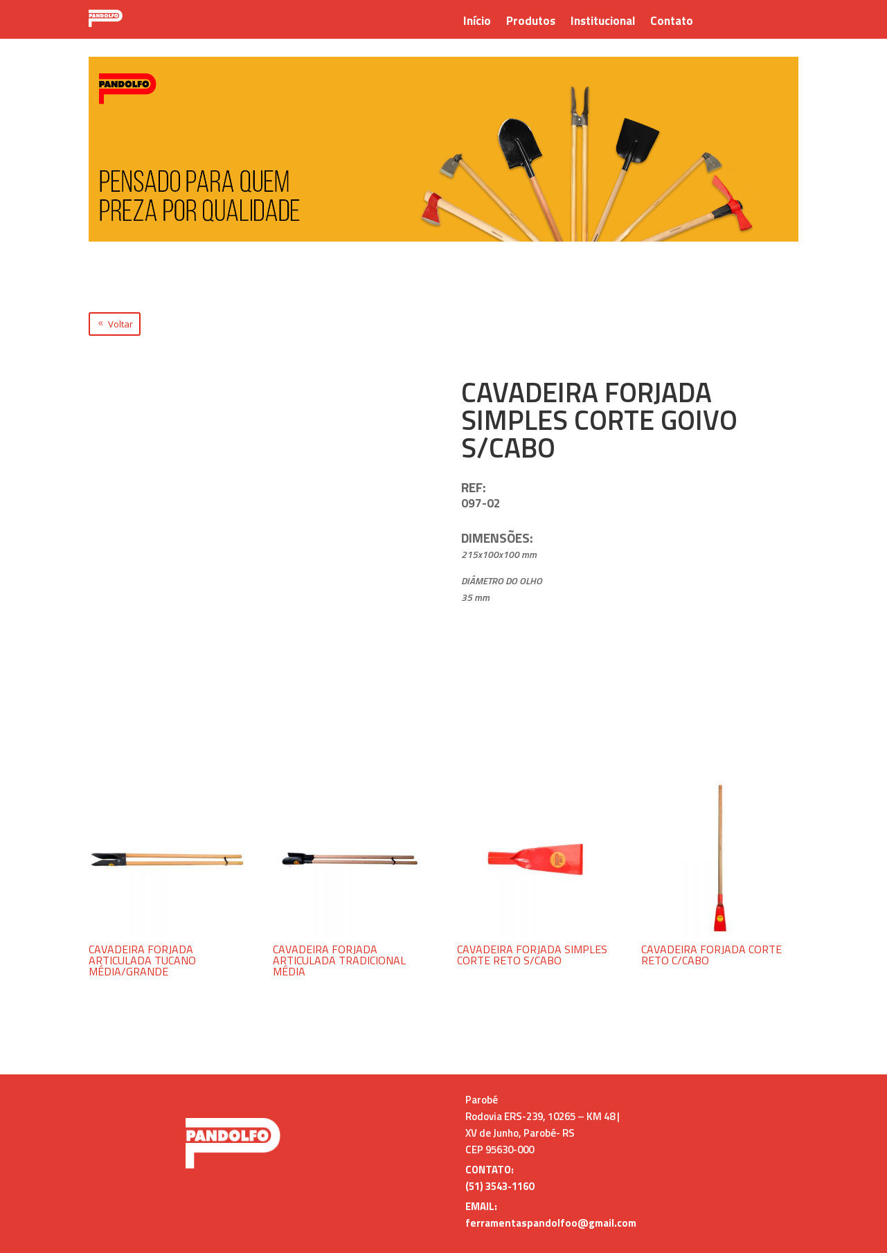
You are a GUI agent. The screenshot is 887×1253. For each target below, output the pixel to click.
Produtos (530, 23)
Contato (671, 23)
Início (477, 23)
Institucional (603, 23)
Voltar (120, 324)
